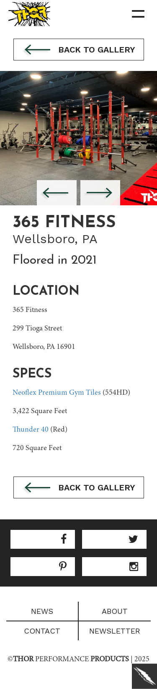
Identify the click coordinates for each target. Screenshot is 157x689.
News (42, 611)
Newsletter (114, 630)
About (115, 611)
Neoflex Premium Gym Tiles (57, 393)
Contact (42, 630)
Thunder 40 (31, 430)
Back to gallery (78, 50)
